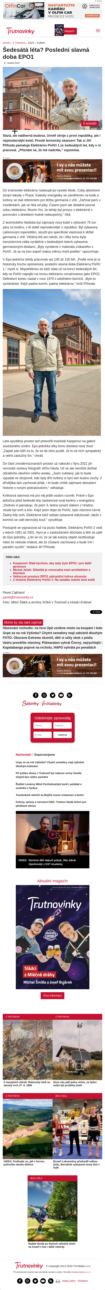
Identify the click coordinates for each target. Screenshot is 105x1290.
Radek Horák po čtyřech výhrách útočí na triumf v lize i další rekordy (51, 1245)
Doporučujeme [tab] (44, 754)
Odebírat (62, 734)
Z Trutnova (19, 42)
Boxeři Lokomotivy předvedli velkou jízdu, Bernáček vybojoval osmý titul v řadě (76, 1164)
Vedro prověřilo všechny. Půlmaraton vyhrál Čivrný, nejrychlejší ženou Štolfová (52, 643)
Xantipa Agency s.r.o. (81, 1272)
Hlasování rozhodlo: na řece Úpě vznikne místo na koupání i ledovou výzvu (52, 628)
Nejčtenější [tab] (23, 754)
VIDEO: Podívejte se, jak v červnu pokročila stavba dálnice (24, 1163)
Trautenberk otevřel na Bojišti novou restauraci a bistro (50, 795)
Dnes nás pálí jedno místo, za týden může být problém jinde (75, 1084)
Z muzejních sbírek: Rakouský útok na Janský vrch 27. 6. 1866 (26, 1084)
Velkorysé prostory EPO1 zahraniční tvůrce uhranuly (49, 576)
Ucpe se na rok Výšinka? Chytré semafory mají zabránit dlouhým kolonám (52, 633)
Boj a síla (61, 1096)
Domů (6, 42)
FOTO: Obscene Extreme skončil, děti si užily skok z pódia (48, 638)
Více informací (52, 995)
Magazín (69, 31)
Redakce (83, 1280)
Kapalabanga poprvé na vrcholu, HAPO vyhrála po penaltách (49, 647)
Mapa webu (69, 1280)
